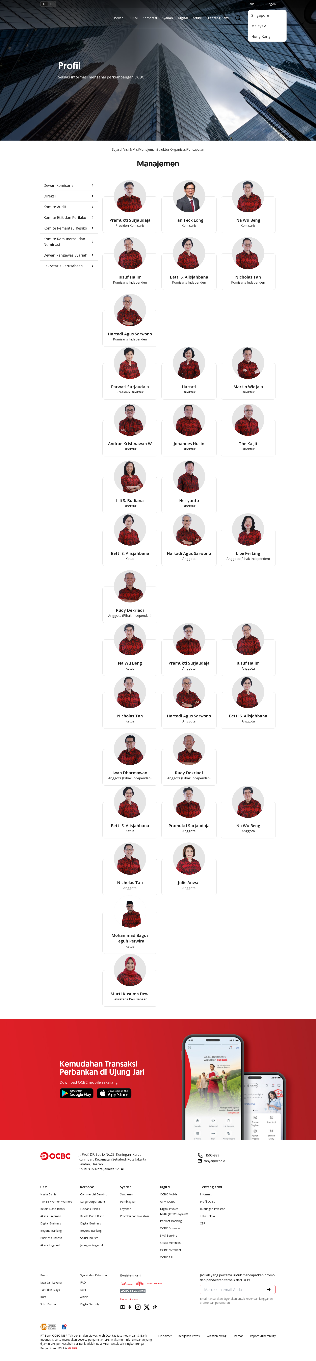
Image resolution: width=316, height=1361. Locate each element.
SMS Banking (168, 1235)
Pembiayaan (128, 1201)
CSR (202, 1223)
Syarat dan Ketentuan (94, 1275)
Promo (44, 1275)
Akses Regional (50, 1245)
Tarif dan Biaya (50, 1290)
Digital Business (50, 1223)
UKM (134, 18)
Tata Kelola (207, 1216)
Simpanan (126, 1194)
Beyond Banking (51, 1231)
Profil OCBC (207, 1201)
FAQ (83, 1282)
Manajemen (148, 149)
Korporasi (149, 18)
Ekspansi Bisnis (90, 1209)
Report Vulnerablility (263, 1336)
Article (84, 1297)
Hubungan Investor (212, 1209)
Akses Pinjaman (50, 1216)
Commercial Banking (93, 1194)
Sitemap (238, 1336)
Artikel (198, 18)
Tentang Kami (218, 18)
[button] (69, 185)
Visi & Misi (131, 149)
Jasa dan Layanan (51, 1282)
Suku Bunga (48, 1304)
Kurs (43, 1297)
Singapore (260, 15)
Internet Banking (171, 1221)
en (51, 4)
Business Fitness (51, 1238)
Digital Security (90, 1304)
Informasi (206, 1194)
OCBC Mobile (169, 1194)
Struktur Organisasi (172, 149)
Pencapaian (195, 149)
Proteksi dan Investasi (134, 1216)
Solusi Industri (89, 1238)
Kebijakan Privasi (189, 1336)
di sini (72, 1348)
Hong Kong (260, 36)
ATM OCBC (167, 1201)
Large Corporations (93, 1201)
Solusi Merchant (170, 1243)
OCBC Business (170, 1228)
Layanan (125, 1209)
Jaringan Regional (91, 1245)
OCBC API (166, 1257)
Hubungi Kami (129, 1299)
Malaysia (258, 25)
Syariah (167, 18)
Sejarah (117, 149)
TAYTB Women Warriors (56, 1201)
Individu (119, 18)
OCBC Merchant (170, 1250)
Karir (83, 1290)
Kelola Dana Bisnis (52, 1209)
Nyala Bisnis (48, 1194)
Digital (183, 18)
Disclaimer (165, 1336)
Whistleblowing (216, 1336)
